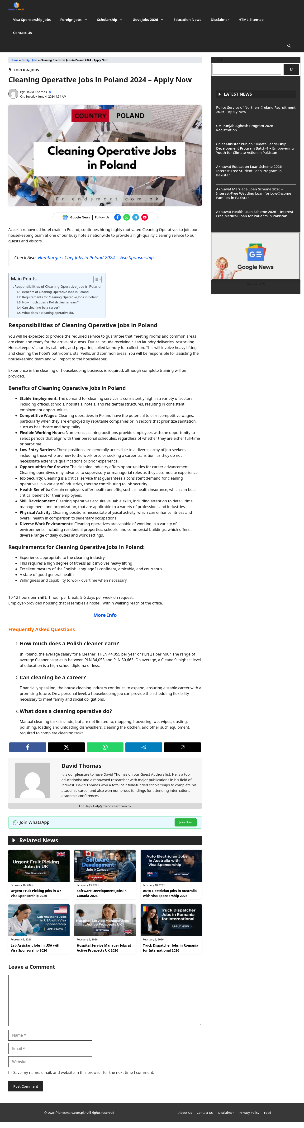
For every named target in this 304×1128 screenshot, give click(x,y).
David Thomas (36, 92)
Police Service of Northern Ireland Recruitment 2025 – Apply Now (255, 109)
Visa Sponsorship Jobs (32, 19)
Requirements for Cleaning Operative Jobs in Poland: (60, 297)
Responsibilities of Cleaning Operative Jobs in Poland (57, 286)
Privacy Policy (249, 1112)
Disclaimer (220, 19)
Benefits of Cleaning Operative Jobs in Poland (55, 292)
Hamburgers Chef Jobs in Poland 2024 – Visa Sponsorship (96, 257)
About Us (185, 1112)
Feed (267, 1112)
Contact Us (22, 32)
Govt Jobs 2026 (151, 19)
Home (15, 60)
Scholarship (112, 19)
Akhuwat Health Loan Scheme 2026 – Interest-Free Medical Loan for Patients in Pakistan (255, 213)
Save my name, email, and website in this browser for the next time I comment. (83, 1072)
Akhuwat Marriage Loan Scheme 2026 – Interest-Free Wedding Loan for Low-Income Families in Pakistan (253, 193)
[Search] (291, 69)
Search (217, 59)
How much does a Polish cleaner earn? (50, 302)
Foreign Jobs (76, 19)
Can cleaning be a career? (41, 307)
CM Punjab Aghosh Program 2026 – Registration (246, 127)
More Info (105, 615)
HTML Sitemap (251, 19)
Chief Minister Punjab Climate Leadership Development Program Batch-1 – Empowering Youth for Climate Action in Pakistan (255, 148)
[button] (289, 45)
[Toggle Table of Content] (95, 279)
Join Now (185, 822)
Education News (187, 19)
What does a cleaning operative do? (48, 313)
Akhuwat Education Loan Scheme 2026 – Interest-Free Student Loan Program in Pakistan (250, 170)
